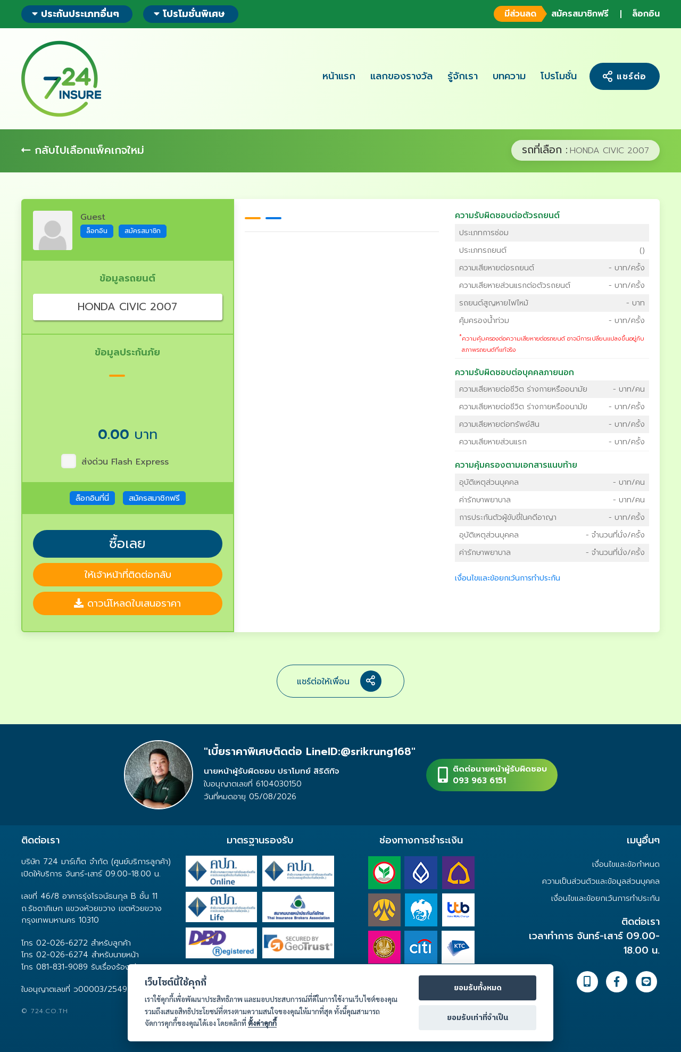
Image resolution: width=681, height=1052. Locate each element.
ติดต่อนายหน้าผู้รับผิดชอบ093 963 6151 (500, 775)
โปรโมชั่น (559, 76)
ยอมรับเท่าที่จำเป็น (477, 1018)
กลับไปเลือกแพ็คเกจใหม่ (82, 150)
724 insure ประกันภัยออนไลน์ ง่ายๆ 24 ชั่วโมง (61, 79)
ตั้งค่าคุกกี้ (262, 1023)
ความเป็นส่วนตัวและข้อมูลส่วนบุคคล (601, 881)
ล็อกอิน (646, 13)
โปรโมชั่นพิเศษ (189, 14)
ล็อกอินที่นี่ (92, 498)
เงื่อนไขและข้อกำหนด (626, 864)
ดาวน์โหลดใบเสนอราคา (127, 603)
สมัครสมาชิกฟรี (550, 13)
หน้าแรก (338, 76)
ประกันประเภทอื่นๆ (75, 14)
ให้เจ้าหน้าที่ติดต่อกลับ (127, 574)
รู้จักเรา (462, 76)
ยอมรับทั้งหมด (478, 988)
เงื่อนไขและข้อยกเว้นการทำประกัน (507, 578)
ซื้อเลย (127, 544)
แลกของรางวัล (401, 76)
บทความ (509, 76)
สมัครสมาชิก (142, 231)
